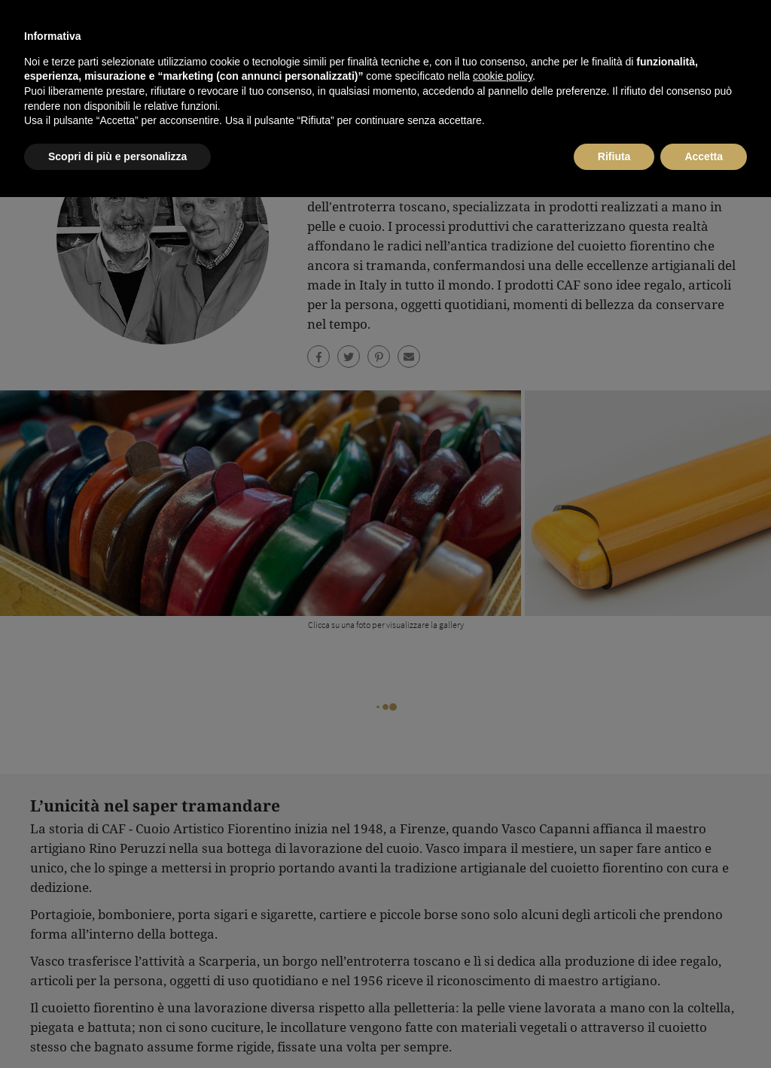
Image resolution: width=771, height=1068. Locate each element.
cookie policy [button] (502, 947)
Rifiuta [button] (614, 1027)
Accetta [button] (703, 1027)
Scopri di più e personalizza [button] (117, 1027)
